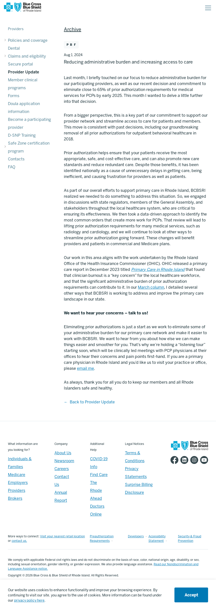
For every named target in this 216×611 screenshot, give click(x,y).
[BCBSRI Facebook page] (173, 460)
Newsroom (64, 460)
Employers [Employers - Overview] (18, 482)
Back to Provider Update (92, 402)
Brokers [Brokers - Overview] (15, 498)
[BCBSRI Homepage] (22, 8)
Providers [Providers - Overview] (16, 490)
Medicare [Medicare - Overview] (16, 474)
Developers (136, 536)
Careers (61, 468)
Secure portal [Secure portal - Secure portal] (20, 64)
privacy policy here (29, 600)
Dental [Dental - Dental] (14, 48)
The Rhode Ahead (96, 490)
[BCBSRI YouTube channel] (203, 460)
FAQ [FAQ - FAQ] (11, 167)
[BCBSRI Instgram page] (193, 460)
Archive (72, 29)
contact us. (19, 541)
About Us (62, 453)
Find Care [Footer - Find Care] (99, 474)
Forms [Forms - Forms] (13, 95)
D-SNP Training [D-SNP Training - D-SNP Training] (22, 135)
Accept (191, 595)
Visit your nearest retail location (62, 536)
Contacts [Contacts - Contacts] (16, 159)
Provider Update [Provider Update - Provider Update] (23, 72)
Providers (16, 29)
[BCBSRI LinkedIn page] (183, 460)
